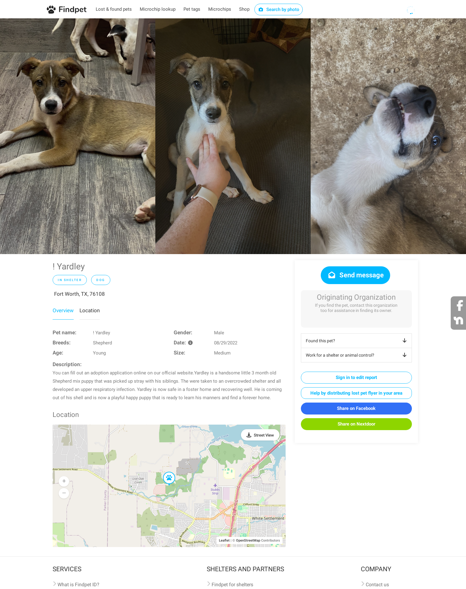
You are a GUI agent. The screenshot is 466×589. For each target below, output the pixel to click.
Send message (355, 275)
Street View (264, 435)
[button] (165, 472)
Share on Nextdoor (356, 424)
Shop (244, 9)
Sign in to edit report (356, 377)
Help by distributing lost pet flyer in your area (356, 393)
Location (90, 310)
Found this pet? (357, 341)
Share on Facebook (356, 408)
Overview (63, 310)
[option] (77, 136)
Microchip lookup (158, 9)
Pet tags (191, 9)
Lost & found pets (114, 9)
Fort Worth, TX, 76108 (79, 294)
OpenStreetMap (248, 540)
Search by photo (279, 9)
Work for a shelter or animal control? (357, 355)
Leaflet (224, 540)
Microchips (219, 9)
